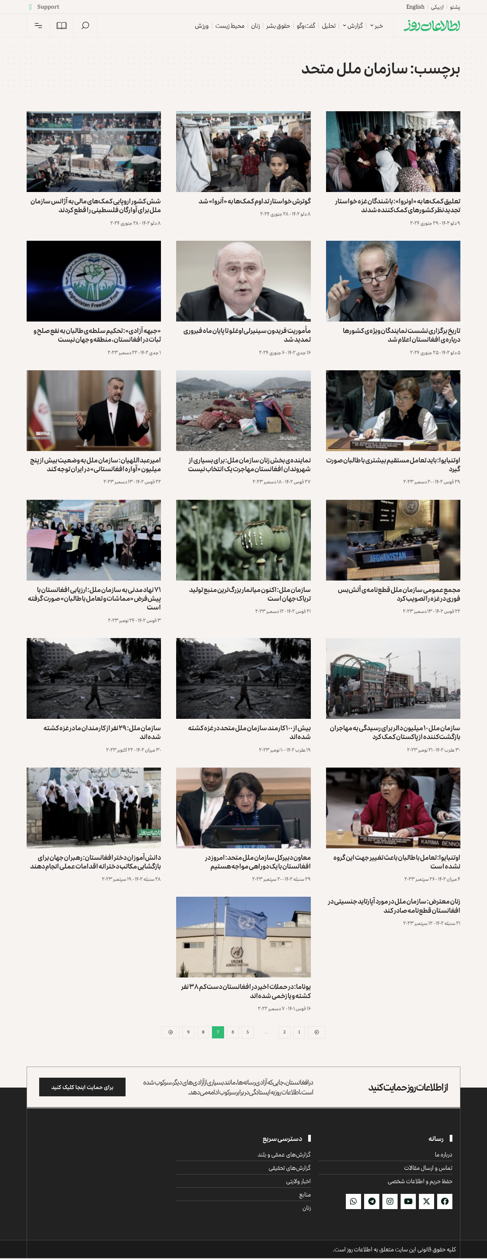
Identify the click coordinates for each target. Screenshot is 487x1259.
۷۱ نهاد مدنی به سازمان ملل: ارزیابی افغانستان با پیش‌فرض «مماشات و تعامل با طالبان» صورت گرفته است (94, 598)
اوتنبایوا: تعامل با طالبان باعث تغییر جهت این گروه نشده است (396, 861)
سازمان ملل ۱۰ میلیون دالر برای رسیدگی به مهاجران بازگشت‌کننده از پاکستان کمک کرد (395, 732)
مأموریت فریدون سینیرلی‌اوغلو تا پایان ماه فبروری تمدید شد (247, 335)
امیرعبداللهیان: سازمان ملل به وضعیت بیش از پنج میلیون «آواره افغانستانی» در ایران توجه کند (95, 464)
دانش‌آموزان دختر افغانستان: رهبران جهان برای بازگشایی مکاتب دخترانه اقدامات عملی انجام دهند (95, 861)
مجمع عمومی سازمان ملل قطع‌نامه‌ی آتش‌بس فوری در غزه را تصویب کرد (399, 594)
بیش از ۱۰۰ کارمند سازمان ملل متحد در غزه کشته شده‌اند (249, 732)
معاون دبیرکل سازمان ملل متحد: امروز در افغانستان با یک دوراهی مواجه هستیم (258, 861)
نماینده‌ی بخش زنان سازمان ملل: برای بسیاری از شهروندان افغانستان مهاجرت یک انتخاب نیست (249, 464)
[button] (85, 25)
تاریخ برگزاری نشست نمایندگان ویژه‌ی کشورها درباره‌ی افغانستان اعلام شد (401, 335)
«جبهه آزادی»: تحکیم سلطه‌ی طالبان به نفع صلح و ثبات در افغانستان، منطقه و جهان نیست (97, 335)
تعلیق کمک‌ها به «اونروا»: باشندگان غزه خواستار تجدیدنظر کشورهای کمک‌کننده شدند (397, 205)
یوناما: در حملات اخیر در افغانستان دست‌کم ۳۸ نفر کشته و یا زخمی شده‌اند (246, 990)
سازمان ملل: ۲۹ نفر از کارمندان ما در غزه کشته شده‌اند (102, 732)
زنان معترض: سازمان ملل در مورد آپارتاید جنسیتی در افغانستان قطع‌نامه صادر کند (394, 905)
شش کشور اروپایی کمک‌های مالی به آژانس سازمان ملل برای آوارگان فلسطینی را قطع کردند (95, 205)
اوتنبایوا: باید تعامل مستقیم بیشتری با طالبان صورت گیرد (393, 464)
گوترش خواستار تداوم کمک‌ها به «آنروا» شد (255, 200)
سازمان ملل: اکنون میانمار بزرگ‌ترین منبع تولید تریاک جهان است (250, 594)
